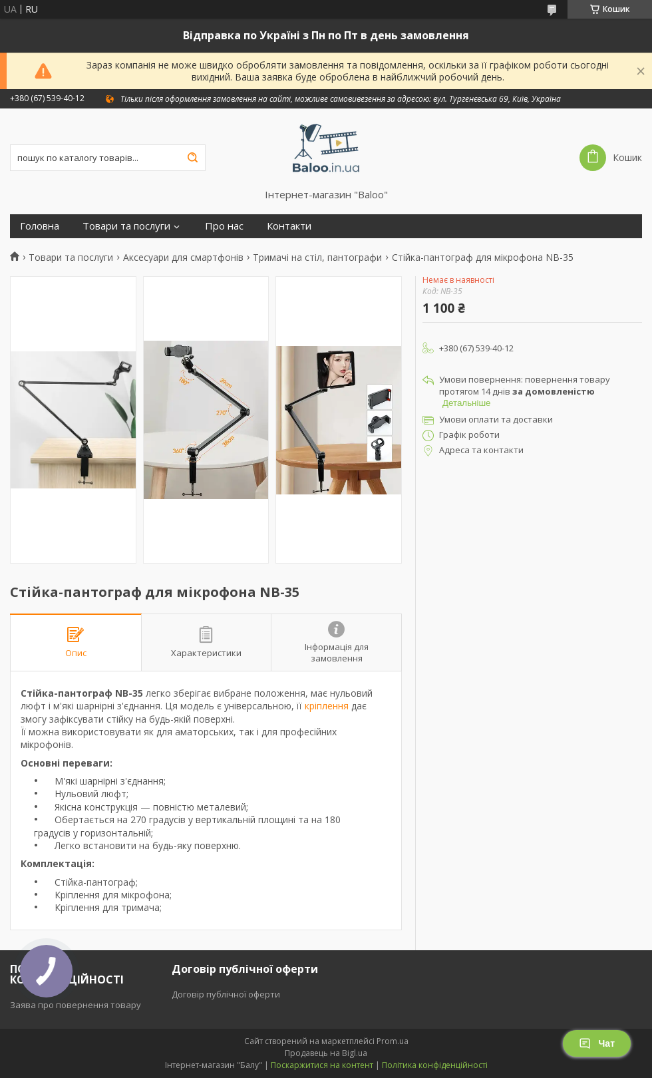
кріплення (327, 705)
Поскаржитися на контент (322, 1065)
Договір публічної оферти (226, 994)
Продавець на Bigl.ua (326, 1053)
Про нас (224, 226)
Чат (597, 1043)
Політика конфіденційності (435, 1065)
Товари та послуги (126, 226)
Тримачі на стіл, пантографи (317, 258)
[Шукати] (192, 157)
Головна (39, 226)
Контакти (289, 226)
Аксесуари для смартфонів (183, 258)
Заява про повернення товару (75, 1005)
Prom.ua (392, 1041)
